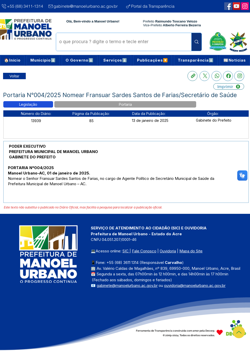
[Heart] (219, 332)
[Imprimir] (228, 86)
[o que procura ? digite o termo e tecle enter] (120, 42)
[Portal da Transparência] (154, 6)
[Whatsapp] (216, 76)
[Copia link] (192, 76)
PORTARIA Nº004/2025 (31, 167)
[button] (43, 60)
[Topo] (239, 332)
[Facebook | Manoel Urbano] (228, 6)
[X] (204, 76)
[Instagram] (239, 76)
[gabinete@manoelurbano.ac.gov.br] (84, 6)
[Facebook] (228, 76)
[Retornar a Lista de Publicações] (14, 76)
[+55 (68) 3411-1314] (22, 6)
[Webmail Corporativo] (245, 6)
